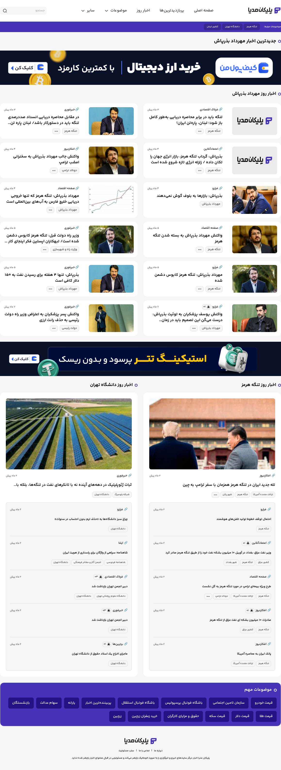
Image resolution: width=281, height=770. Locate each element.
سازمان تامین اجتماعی (229, 703)
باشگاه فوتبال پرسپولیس (184, 703)
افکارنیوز (267, 476)
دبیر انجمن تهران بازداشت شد (110, 586)
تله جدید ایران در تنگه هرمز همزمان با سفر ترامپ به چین (229, 485)
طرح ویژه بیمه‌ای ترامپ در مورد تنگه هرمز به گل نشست (236, 586)
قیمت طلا (266, 716)
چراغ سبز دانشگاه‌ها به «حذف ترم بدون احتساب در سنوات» (91, 519)
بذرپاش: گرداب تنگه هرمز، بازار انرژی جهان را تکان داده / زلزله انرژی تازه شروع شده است (186, 160)
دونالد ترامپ (69, 170)
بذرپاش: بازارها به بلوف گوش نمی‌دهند (190, 196)
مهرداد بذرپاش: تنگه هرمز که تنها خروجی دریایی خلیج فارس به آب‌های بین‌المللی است (42, 199)
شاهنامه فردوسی (116, 562)
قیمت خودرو (264, 703)
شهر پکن (227, 495)
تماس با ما (144, 751)
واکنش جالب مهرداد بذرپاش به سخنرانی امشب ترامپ (46, 160)
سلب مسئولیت (126, 751)
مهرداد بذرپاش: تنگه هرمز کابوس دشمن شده (189, 278)
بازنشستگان (21, 703)
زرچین (117, 716)
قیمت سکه (217, 716)
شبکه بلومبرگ (122, 495)
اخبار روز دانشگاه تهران (111, 385)
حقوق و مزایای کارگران (183, 716)
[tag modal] (200, 131)
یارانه (71, 703)
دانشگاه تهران (232, 27)
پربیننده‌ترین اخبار (98, 703)
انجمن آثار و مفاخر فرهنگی (87, 562)
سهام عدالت (49, 703)
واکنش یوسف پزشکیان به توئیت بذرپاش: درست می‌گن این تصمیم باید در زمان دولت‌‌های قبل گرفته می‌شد (188, 317)
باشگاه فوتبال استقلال (138, 703)
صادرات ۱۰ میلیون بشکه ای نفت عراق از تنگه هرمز (240, 620)
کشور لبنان (212, 27)
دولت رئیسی (69, 328)
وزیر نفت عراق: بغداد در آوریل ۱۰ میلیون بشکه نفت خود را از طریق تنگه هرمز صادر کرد (218, 553)
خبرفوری (124, 476)
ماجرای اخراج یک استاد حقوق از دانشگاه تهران (100, 654)
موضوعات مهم (258, 690)
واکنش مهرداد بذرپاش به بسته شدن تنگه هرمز (188, 239)
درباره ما (158, 751)
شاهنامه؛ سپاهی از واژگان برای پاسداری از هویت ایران (95, 553)
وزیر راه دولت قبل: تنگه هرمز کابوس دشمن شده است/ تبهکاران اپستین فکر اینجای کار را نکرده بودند (42, 239)
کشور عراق (263, 562)
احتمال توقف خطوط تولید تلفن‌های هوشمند (243, 519)
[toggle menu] (115, 11)
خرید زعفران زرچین (144, 716)
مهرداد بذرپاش (211, 204)
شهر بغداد (231, 562)
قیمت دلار (242, 716)
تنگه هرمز (252, 27)
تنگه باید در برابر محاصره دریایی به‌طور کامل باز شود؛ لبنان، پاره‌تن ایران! (186, 120)
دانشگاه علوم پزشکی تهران (111, 596)
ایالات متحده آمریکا (263, 495)
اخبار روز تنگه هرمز (258, 385)
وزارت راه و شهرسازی (65, 249)
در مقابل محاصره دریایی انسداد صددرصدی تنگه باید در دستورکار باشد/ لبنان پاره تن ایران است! (43, 120)
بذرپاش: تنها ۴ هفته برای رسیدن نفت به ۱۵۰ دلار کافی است (42, 278)
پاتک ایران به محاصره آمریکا (254, 654)
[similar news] (206, 307)
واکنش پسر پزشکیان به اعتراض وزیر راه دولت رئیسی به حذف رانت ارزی (42, 317)
